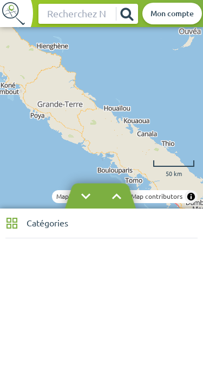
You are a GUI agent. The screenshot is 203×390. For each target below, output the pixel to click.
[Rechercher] (126, 14)
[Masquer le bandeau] (101, 196)
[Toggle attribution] (191, 196)
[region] (101, 118)
